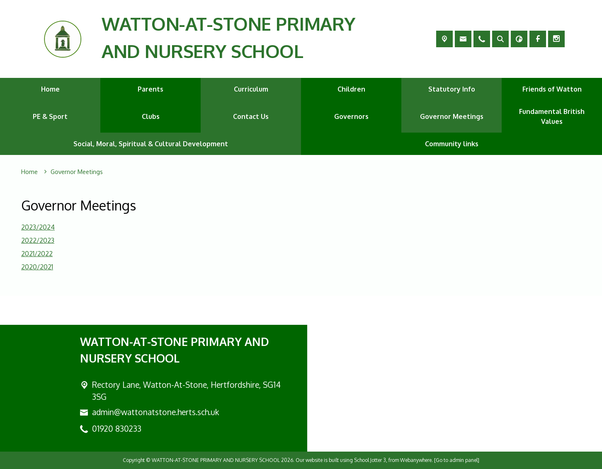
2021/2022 (37, 253)
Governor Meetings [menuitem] (451, 116)
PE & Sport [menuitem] (50, 116)
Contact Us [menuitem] (251, 116)
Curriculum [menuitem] (251, 89)
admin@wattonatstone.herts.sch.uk (155, 412)
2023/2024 (38, 227)
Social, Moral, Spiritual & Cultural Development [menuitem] (150, 144)
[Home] (29, 171)
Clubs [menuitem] (151, 116)
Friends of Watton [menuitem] (552, 89)
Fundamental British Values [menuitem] (552, 116)
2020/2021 (37, 267)
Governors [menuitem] (351, 116)
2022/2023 (37, 240)
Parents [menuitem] (150, 89)
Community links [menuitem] (451, 144)
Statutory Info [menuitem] (451, 89)
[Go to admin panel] (456, 460)
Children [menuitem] (351, 89)
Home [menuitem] (50, 89)
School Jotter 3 (370, 460)
